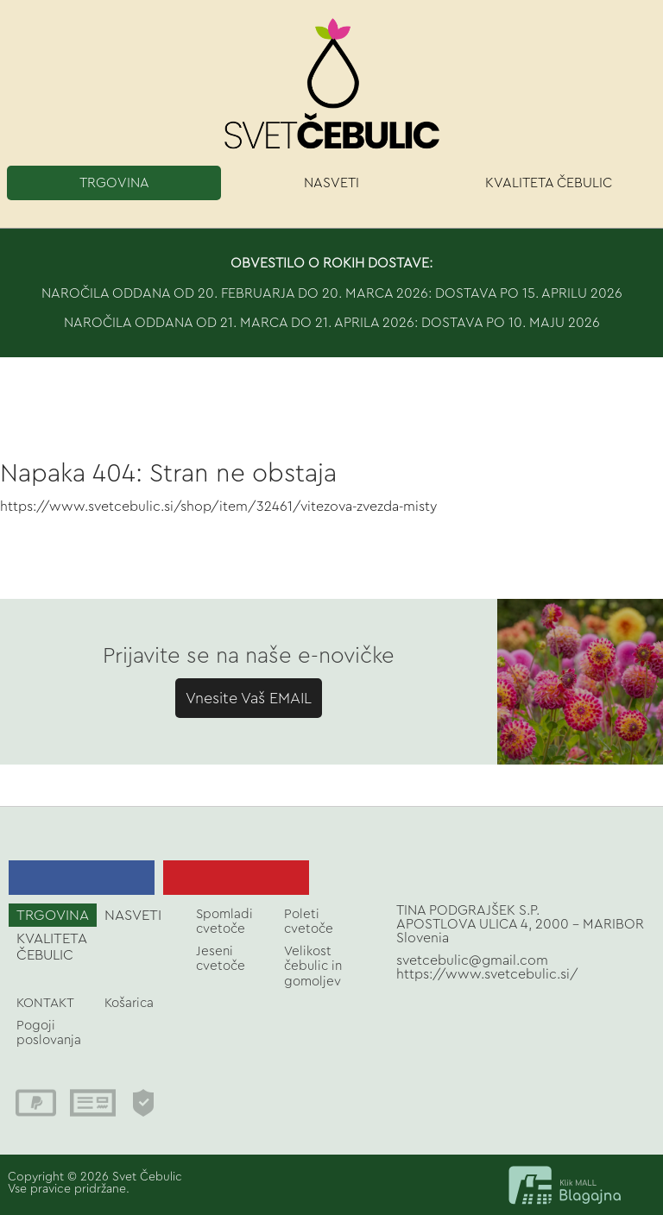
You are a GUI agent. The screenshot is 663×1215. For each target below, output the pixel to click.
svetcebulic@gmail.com (472, 960)
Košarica (129, 1003)
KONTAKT (45, 1003)
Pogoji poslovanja (48, 1033)
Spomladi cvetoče (224, 921)
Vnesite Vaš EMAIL (249, 698)
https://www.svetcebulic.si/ (487, 974)
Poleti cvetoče (308, 921)
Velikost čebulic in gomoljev (313, 966)
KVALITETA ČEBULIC (548, 183)
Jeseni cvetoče (220, 959)
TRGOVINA (114, 183)
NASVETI (331, 183)
